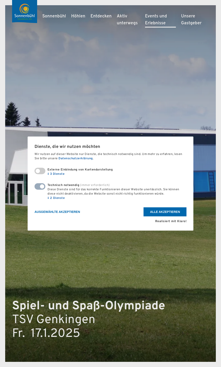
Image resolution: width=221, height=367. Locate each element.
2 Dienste (56, 198)
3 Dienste (56, 174)
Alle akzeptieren (165, 212)
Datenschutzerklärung (75, 159)
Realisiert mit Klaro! (170, 221)
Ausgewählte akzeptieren (57, 212)
